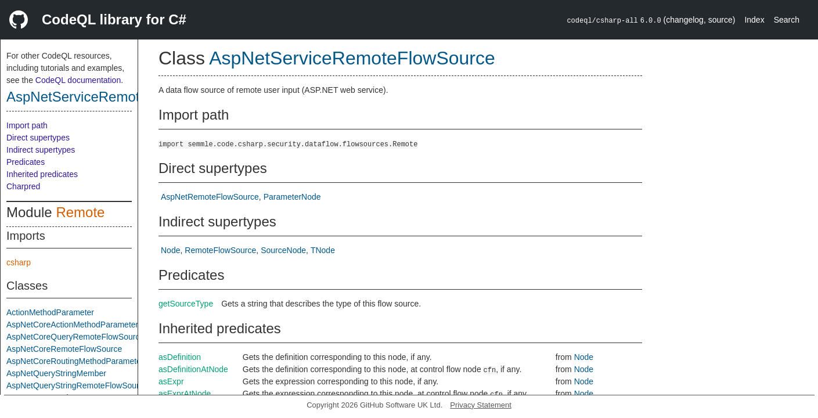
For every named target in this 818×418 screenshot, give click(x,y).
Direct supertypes (38, 137)
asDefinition (179, 357)
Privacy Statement (480, 405)
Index (754, 19)
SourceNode (283, 250)
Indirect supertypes (40, 149)
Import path (27, 125)
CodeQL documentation (78, 80)
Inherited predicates (42, 174)
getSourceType (185, 303)
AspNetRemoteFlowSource (210, 196)
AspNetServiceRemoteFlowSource (113, 97)
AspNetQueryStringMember (56, 373)
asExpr (171, 381)
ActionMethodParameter (50, 312)
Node (170, 250)
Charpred (23, 186)
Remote (80, 212)
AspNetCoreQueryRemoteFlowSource (75, 336)
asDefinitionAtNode (193, 369)
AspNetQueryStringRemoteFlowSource (77, 385)
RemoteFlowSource (220, 250)
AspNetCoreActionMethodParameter (72, 324)
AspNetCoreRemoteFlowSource (64, 349)
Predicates (25, 162)
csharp (18, 262)
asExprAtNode (184, 393)
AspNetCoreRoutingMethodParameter (75, 361)
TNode (323, 250)
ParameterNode (292, 196)
